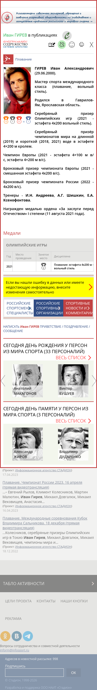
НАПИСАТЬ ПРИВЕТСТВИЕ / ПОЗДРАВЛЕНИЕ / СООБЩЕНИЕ (46, 331)
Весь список (71, 360)
